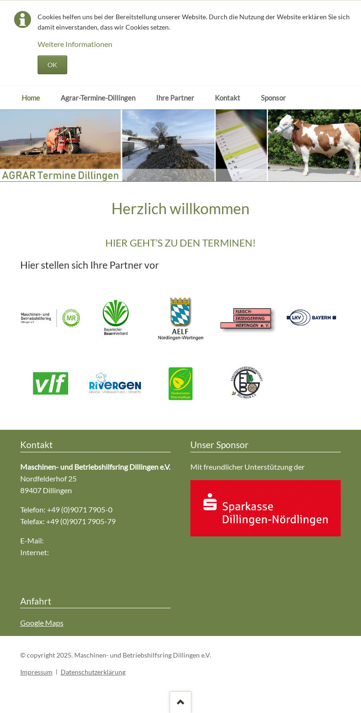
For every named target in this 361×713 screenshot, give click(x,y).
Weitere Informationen (75, 43)
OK (52, 65)
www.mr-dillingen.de (84, 552)
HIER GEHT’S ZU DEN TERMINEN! (180, 242)
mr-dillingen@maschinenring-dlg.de (102, 540)
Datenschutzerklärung (93, 672)
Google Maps (41, 622)
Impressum (36, 672)
